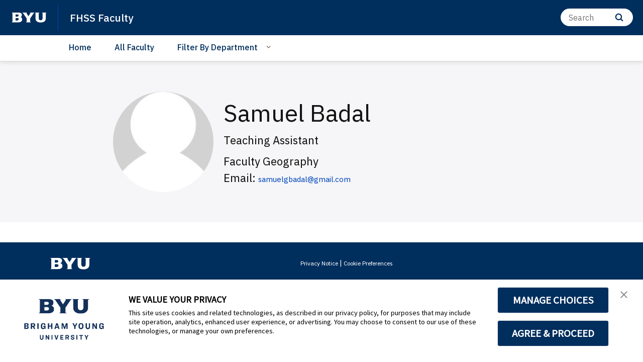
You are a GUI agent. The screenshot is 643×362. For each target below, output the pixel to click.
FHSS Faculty (106, 17)
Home (80, 47)
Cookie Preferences (372, 262)
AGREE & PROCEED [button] (553, 333)
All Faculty (134, 47)
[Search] (597, 17)
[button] (626, 297)
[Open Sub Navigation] (270, 47)
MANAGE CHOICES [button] (553, 300)
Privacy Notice (313, 262)
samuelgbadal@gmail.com (325, 177)
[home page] (29, 18)
